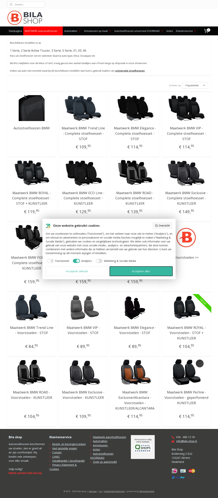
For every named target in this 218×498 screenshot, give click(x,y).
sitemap (93, 491)
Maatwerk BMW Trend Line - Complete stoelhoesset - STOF (83, 133)
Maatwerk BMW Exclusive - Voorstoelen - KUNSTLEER (83, 395)
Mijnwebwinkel (146, 491)
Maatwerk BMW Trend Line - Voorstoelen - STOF (31, 330)
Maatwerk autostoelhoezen (109, 437)
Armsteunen (100, 445)
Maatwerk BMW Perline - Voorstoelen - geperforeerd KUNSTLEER (186, 397)
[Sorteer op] (195, 85)
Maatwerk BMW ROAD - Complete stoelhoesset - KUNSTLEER (134, 198)
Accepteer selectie (77, 271)
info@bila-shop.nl (186, 441)
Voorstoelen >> (186, 257)
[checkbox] (57, 261)
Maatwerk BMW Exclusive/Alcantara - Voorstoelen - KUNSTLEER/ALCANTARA (134, 400)
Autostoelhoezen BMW (31, 128)
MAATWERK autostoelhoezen (43, 31)
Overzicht (162, 225)
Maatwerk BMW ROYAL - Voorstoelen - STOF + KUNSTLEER (186, 333)
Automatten (72, 31)
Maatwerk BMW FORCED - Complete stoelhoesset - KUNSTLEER (31, 262)
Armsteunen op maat (97, 31)
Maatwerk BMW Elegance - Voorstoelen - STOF (135, 330)
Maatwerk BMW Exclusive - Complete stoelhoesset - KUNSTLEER (186, 198)
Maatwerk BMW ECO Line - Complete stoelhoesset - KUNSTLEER (83, 198)
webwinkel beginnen (114, 491)
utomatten (101, 441)
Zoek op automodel (105, 462)
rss (100, 491)
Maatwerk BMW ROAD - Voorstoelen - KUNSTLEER (31, 395)
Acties (169, 31)
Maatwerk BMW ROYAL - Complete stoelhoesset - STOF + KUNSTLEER (31, 198)
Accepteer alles (141, 271)
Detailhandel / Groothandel (68, 460)
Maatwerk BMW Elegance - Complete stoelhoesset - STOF (135, 133)
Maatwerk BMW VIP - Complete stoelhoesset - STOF (186, 133)
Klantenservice (186, 31)
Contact (57, 452)
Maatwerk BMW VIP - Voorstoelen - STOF (83, 330)
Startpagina (15, 31)
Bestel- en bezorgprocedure (69, 444)
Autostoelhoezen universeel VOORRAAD (138, 31)
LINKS (56, 456)
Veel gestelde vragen (64, 448)
